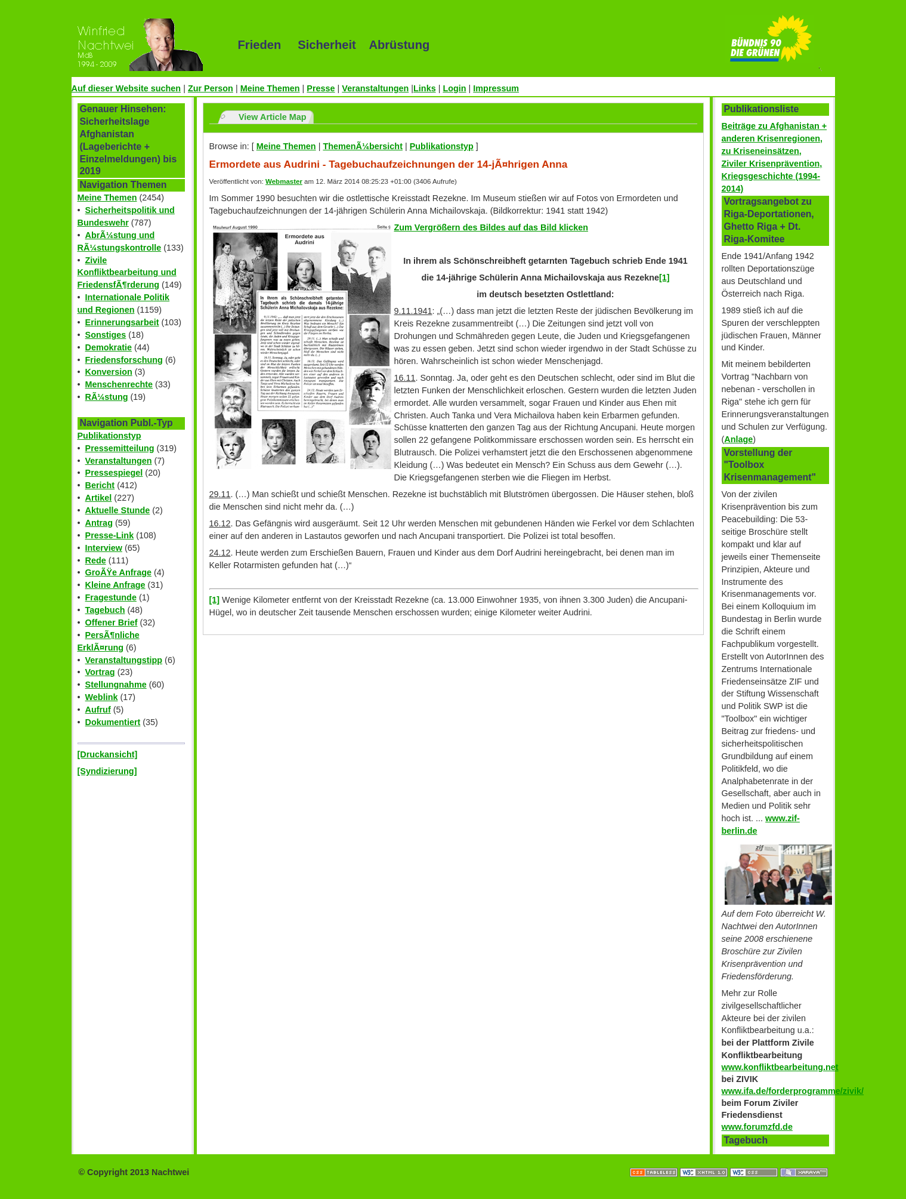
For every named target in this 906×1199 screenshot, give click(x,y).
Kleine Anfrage (115, 585)
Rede (95, 560)
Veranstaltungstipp (124, 660)
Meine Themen (270, 88)
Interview (103, 548)
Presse (321, 88)
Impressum (496, 88)
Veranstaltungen (375, 88)
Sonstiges (105, 335)
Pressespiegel (114, 472)
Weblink (101, 697)
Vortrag (100, 672)
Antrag (99, 523)
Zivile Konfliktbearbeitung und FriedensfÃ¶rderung (127, 272)
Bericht (100, 485)
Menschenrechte (119, 384)
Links (424, 88)
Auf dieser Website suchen (126, 88)
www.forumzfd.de (757, 1127)
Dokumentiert (113, 722)
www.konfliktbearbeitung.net (780, 1067)
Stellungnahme (116, 684)
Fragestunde (111, 597)
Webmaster (283, 181)
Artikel (98, 498)
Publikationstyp (109, 435)
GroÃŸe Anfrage (118, 572)
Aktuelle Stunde (117, 510)
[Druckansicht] (108, 754)
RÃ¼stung (106, 397)
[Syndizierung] (107, 771)
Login (454, 88)
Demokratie (108, 347)
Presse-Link (109, 535)
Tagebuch (105, 610)
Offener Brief (111, 622)
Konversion (108, 372)
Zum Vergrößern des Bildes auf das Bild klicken (491, 227)
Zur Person (210, 88)
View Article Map (273, 117)
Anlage (738, 439)
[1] (214, 600)
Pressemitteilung (119, 448)
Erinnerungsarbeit (122, 322)
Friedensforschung (124, 360)
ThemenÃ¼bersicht (363, 146)
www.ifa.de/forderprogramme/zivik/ (793, 1091)
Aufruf (98, 709)
